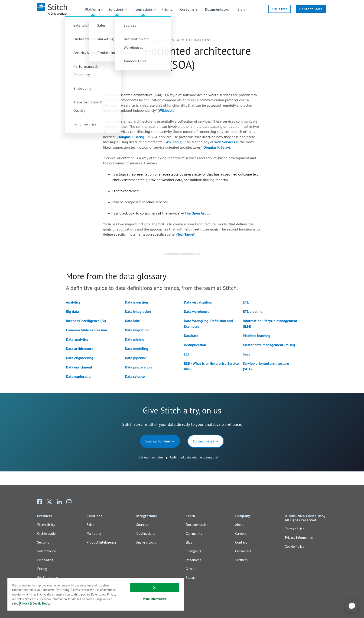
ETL (246, 302)
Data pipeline (135, 357)
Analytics (73, 302)
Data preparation (138, 367)
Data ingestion (136, 302)
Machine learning (256, 335)
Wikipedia (167, 110)
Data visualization (198, 302)
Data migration (137, 330)
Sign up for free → (160, 441)
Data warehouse (196, 311)
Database (191, 335)
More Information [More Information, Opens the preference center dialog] (154, 599)
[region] (95, 594)
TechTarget (186, 234)
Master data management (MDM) (269, 345)
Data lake (132, 320)
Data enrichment (79, 367)
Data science (135, 376)
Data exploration (79, 376)
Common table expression (86, 330)
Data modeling (136, 348)
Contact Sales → (206, 441)
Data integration (138, 311)
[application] (352, 606)
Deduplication (195, 345)
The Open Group (198, 213)
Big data (72, 311)
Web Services (224, 142)
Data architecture (79, 348)
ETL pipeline (252, 311)
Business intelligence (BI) (86, 320)
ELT (186, 354)
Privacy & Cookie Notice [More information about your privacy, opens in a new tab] (35, 603)
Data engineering (79, 357)
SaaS (246, 354)
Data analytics (77, 339)
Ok (154, 588)
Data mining (134, 339)
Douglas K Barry (130, 136)
